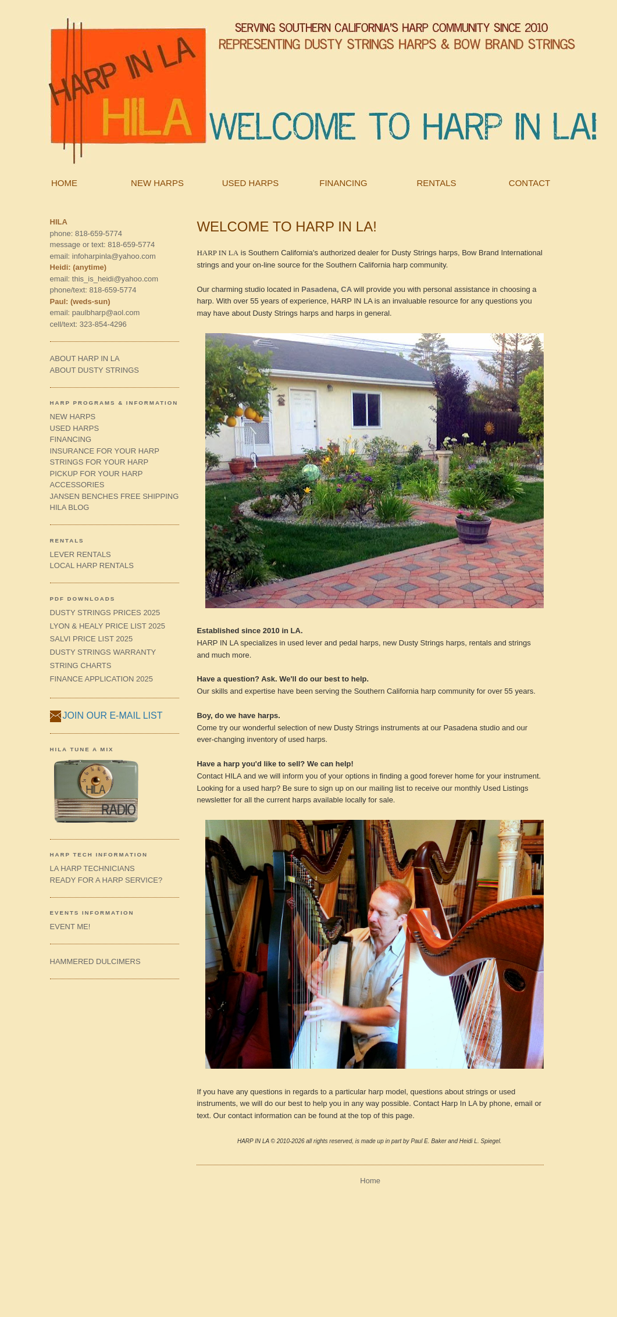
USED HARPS (250, 183)
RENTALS (436, 183)
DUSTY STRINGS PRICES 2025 (105, 612)
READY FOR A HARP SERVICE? (106, 880)
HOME (64, 183)
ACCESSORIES (77, 484)
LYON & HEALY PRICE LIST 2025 (107, 626)
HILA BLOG (70, 507)
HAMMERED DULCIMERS (95, 961)
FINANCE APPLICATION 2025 (102, 678)
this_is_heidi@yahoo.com (115, 278)
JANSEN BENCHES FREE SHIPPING (114, 496)
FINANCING (343, 183)
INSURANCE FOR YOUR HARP (104, 451)
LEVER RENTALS (80, 554)
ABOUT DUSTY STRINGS (94, 370)
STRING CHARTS (81, 665)
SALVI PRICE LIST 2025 (91, 638)
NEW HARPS (157, 183)
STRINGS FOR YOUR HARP (99, 462)
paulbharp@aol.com (106, 312)
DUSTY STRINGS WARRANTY (103, 652)
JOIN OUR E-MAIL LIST (113, 715)
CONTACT (529, 183)
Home (370, 1180)
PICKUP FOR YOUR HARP (96, 473)
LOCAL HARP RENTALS (92, 565)
